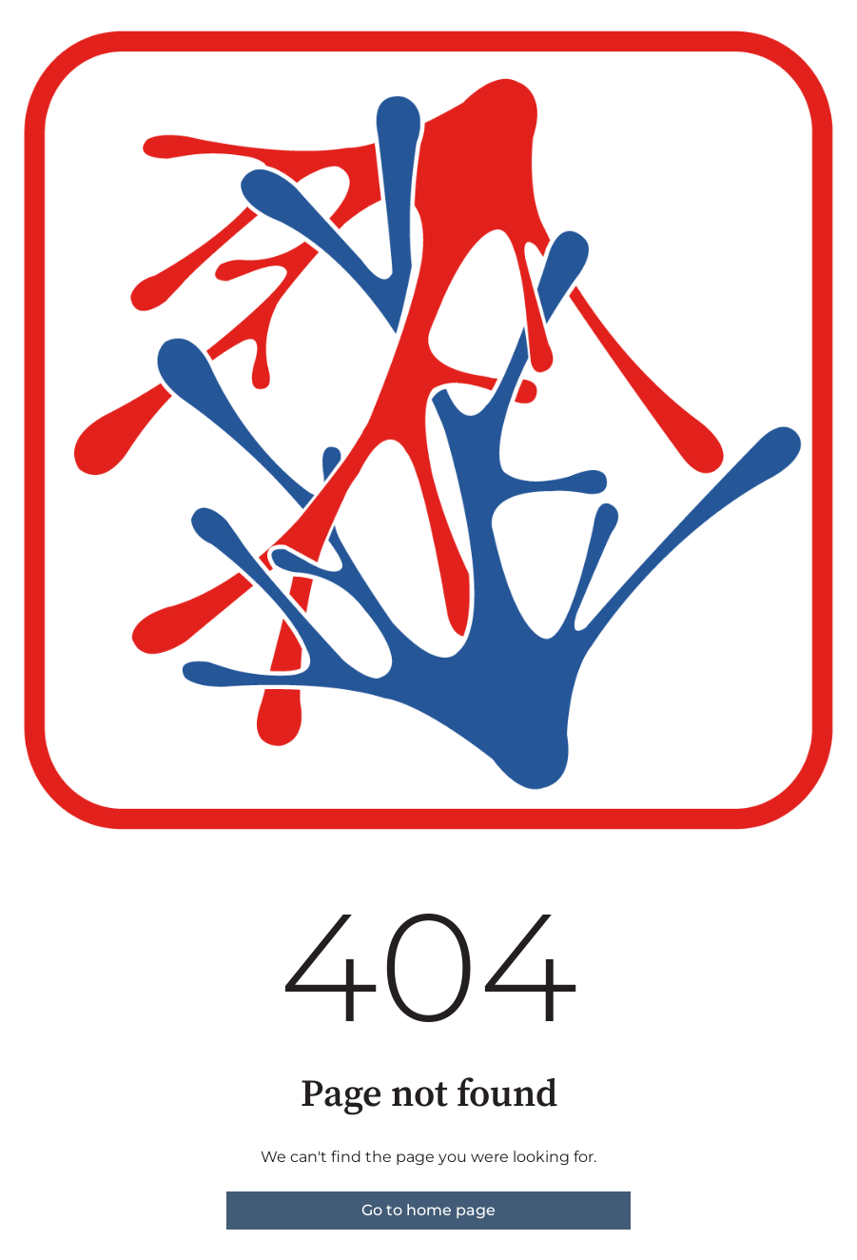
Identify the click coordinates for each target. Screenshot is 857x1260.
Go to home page (428, 1210)
